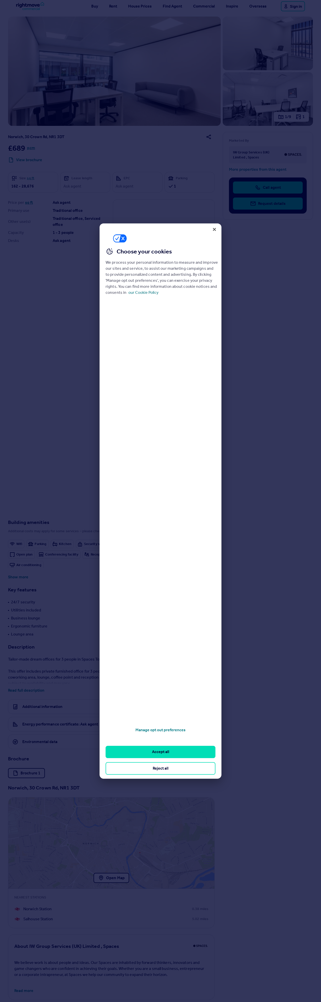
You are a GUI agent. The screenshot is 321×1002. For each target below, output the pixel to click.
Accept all (160, 752)
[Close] (214, 229)
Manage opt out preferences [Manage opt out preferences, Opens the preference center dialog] (160, 729)
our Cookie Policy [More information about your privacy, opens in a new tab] (143, 292)
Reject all (161, 768)
